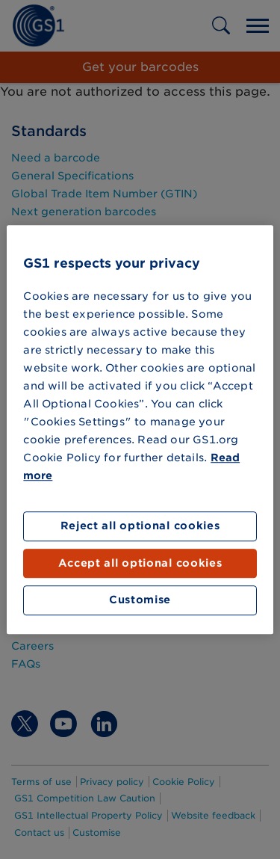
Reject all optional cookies (140, 526)
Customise (140, 600)
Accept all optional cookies (140, 563)
